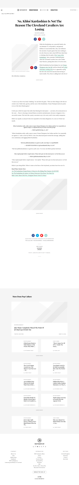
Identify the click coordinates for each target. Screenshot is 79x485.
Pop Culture (29, 240)
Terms (39, 455)
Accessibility (39, 460)
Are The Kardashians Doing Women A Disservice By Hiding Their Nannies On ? (35, 171)
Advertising (13, 457)
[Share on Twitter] (37, 235)
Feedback (13, 459)
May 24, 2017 (51, 145)
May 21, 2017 (44, 130)
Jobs (13, 455)
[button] (71, 11)
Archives (39, 462)
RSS (39, 464)
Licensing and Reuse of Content (13, 462)
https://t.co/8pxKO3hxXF (34, 127)
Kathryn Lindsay (39, 32)
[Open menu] (1, 9)
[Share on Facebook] (35, 39)
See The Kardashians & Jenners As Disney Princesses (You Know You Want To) (33, 173)
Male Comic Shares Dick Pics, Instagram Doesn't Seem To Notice (29, 175)
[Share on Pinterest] (39, 39)
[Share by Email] (43, 39)
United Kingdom (65, 453)
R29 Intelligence (13, 460)
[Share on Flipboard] (41, 235)
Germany (65, 455)
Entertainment (38, 240)
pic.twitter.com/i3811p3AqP (48, 127)
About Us (13, 453)
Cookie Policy (39, 459)
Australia (65, 459)
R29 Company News (39, 453)
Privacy (39, 457)
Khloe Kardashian (48, 240)
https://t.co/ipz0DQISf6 (52, 142)
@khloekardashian (30, 142)
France (65, 457)
